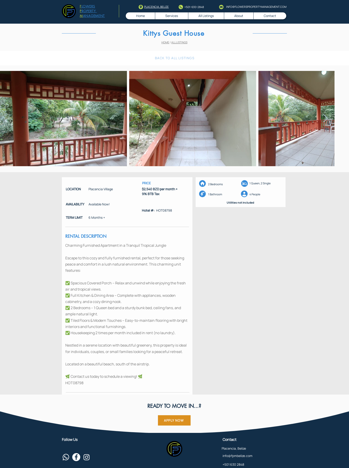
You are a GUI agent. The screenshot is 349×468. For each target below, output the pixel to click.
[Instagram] (87, 457)
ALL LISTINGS (179, 42)
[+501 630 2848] (255, 464)
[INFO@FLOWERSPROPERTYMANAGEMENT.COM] (255, 7)
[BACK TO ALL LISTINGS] (175, 58)
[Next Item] (325, 118)
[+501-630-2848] (197, 7)
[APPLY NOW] (174, 420)
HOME (165, 42)
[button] (206, 15)
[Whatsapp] (66, 457)
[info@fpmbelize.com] (255, 455)
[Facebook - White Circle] (76, 457)
